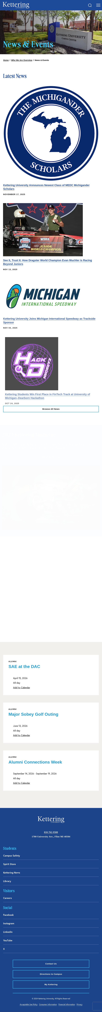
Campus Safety (11, 855)
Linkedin (7, 931)
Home (6, 60)
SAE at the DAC (24, 666)
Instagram (8, 923)
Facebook (8, 914)
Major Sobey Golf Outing (33, 714)
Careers (7, 898)
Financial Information (66, 1004)
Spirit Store (9, 864)
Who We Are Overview (21, 60)
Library (7, 881)
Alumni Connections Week (35, 762)
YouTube (7, 940)
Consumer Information (48, 1004)
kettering (16, 5)
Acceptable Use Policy (28, 1004)
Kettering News (11, 872)
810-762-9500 (51, 832)
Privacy (79, 1004)
